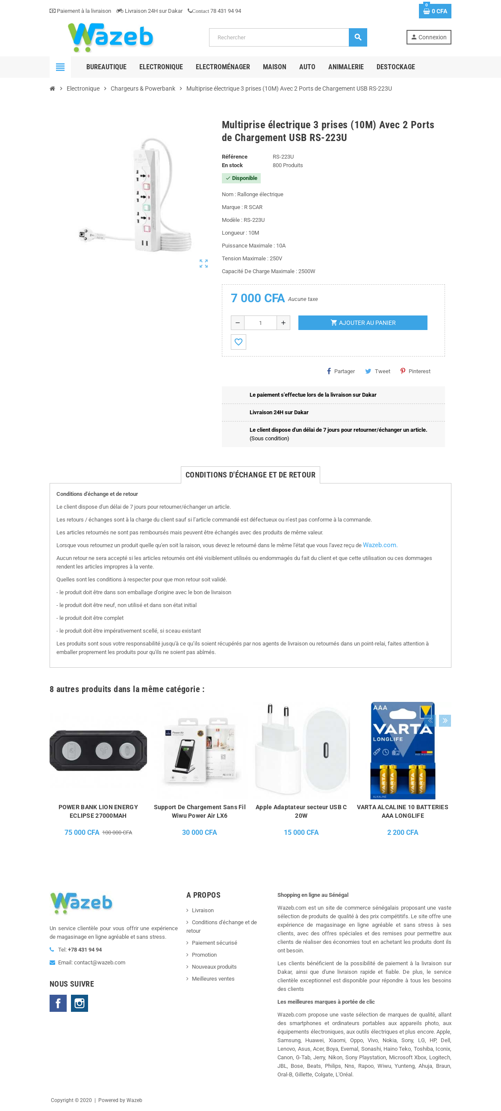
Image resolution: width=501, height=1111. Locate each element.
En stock (232, 165)
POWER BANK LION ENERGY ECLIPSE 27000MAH (98, 811)
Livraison (203, 910)
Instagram (79, 1003)
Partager (341, 371)
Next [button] (442, 687)
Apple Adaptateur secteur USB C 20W (301, 811)
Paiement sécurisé (214, 943)
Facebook (58, 1003)
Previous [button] (429, 687)
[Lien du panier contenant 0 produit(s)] (435, 11)
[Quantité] (260, 323)
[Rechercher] (288, 37)
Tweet (377, 371)
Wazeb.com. (380, 545)
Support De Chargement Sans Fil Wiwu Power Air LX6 (200, 811)
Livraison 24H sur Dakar (149, 11)
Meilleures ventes (213, 978)
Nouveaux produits (214, 967)
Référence (235, 156)
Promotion (204, 955)
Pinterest (415, 371)
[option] (98, 776)
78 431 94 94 (214, 11)
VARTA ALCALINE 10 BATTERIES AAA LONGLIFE (402, 811)
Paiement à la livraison (80, 11)
